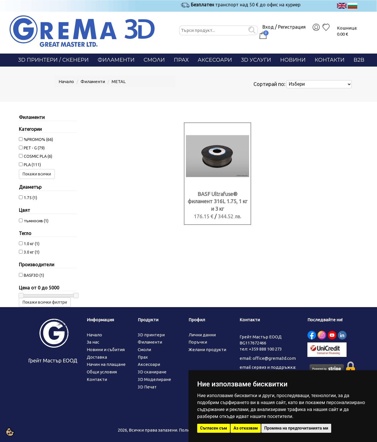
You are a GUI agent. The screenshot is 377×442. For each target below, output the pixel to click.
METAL (119, 81)
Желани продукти (207, 349)
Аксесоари (215, 60)
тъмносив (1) (36, 221)
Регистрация (292, 27)
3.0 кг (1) (31, 252)
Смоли (154, 60)
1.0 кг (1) (31, 243)
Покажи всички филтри (45, 302)
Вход (268, 27)
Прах (181, 60)
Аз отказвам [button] (245, 428)
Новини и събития (106, 349)
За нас (93, 342)
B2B (359, 60)
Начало (66, 81)
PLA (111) (32, 164)
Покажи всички (37, 174)
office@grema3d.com (274, 358)
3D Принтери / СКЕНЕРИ (53, 60)
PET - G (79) (34, 148)
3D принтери (151, 334)
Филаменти (116, 60)
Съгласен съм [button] (213, 428)
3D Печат (147, 386)
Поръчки (197, 342)
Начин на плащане (106, 364)
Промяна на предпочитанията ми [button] (296, 428)
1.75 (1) (30, 197)
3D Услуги (256, 60)
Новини (293, 60)
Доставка (97, 357)
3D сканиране (152, 371)
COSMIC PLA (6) (38, 156)
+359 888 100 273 (265, 348)
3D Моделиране (154, 379)
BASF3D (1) (34, 275)
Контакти (330, 60)
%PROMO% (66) (38, 139)
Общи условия (102, 371)
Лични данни (202, 334)
